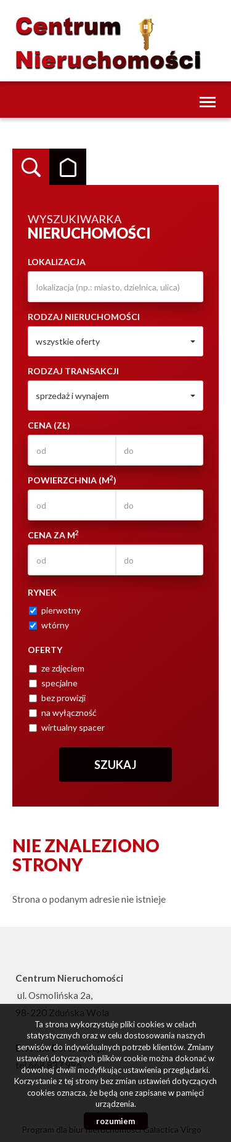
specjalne (53, 683)
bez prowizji (57, 697)
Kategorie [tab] (67, 167)
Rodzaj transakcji (73, 371)
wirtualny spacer (67, 727)
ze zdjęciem (56, 668)
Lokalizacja (57, 262)
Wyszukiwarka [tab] (30, 167)
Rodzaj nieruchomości (84, 316)
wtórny (49, 625)
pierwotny (55, 610)
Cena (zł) (49, 425)
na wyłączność (63, 712)
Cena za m (53, 534)
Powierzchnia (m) (72, 479)
